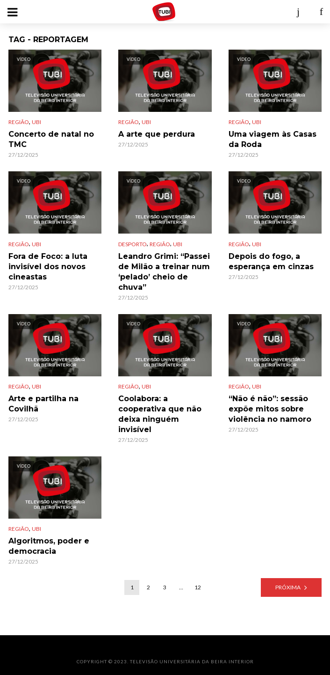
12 (197, 587)
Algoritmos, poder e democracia (48, 546)
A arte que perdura (156, 134)
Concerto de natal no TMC (51, 139)
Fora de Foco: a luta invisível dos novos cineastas (47, 266)
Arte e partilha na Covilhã (43, 403)
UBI (36, 121)
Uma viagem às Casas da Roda (272, 139)
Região (18, 121)
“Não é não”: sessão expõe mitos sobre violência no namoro (270, 409)
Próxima (288, 587)
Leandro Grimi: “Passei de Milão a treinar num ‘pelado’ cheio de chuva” (164, 272)
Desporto (132, 244)
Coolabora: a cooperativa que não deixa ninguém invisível (159, 414)
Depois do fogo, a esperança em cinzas (271, 261)
